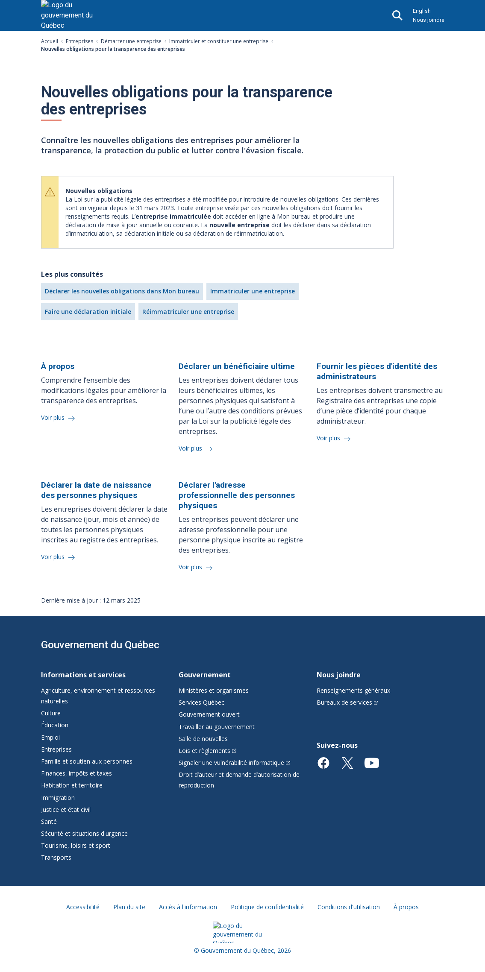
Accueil (49, 41)
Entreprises (79, 41)
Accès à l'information (188, 907)
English (422, 11)
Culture (51, 713)
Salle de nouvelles (203, 739)
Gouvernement (205, 674)
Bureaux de (347, 702)
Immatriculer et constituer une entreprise (218, 41)
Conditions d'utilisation (348, 907)
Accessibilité (83, 907)
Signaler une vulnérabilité (234, 762)
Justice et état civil (66, 809)
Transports (56, 857)
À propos (406, 907)
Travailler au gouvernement (217, 727)
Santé (49, 821)
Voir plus (53, 417)
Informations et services (83, 674)
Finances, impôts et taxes (76, 773)
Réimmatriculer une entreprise (188, 311)
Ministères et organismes (214, 690)
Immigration (58, 797)
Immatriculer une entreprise (252, 291)
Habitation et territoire (72, 785)
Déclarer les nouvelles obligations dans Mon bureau (122, 291)
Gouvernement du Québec (100, 645)
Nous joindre (428, 20)
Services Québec (201, 702)
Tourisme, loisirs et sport (75, 845)
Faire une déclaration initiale (88, 311)
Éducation (54, 725)
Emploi (50, 737)
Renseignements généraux (353, 690)
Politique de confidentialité (267, 907)
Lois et (207, 751)
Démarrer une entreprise (131, 41)
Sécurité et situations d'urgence (84, 833)
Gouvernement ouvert (209, 714)
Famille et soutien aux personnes (86, 761)
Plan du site (129, 907)
